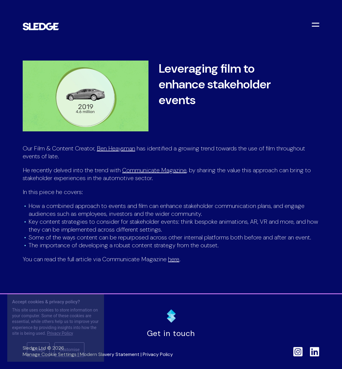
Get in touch (171, 333)
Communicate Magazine (154, 170)
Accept (38, 349)
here (173, 259)
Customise (69, 349)
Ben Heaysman (116, 148)
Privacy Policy (158, 354)
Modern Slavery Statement (109, 354)
